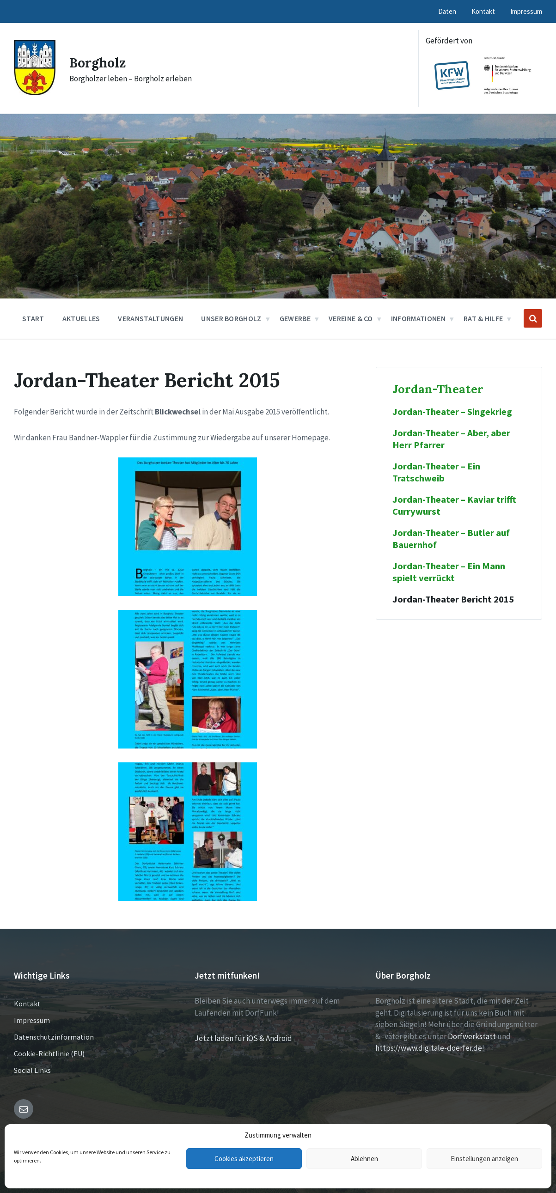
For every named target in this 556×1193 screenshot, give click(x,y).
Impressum (32, 1020)
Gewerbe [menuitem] (295, 318)
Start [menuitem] (33, 318)
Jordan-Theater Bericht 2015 (453, 599)
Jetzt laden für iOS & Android (243, 1038)
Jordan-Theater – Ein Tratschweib (436, 472)
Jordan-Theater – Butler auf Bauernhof (451, 539)
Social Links (32, 1070)
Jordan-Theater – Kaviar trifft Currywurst (454, 505)
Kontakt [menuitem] (483, 11)
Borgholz (99, 62)
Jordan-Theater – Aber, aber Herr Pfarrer (451, 439)
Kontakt (27, 1003)
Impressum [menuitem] (526, 11)
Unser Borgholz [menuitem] (231, 318)
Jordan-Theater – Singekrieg (452, 412)
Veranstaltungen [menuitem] (150, 318)
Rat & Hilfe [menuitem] (483, 318)
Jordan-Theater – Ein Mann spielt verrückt (448, 572)
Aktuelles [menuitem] (81, 318)
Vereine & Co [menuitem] (351, 318)
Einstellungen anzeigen (484, 1158)
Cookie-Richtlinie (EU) (49, 1053)
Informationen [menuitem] (418, 318)
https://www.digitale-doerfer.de (428, 1048)
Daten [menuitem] (447, 11)
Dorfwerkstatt (472, 1036)
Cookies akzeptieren (244, 1158)
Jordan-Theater (437, 388)
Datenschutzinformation (54, 1036)
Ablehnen (364, 1158)
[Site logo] (34, 92)
